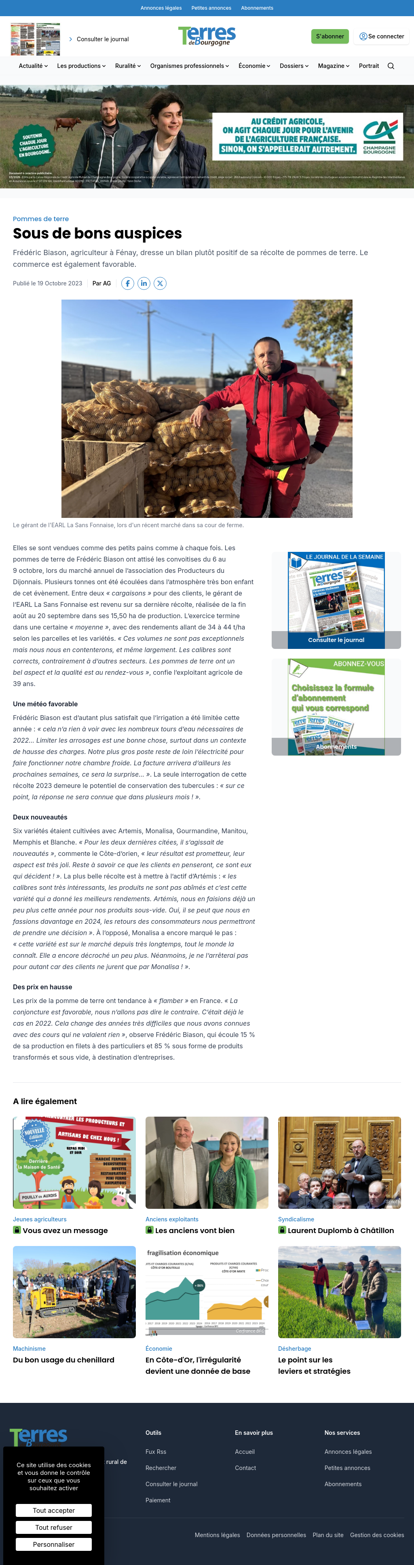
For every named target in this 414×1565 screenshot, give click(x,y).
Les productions (82, 65)
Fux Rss (156, 1451)
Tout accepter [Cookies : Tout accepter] (54, 1510)
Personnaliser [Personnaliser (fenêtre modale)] (54, 1544)
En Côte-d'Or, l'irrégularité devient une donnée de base (198, 1365)
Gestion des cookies (377, 1534)
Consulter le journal (172, 1484)
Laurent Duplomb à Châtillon (336, 1230)
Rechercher (161, 1467)
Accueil (245, 1451)
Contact (245, 1467)
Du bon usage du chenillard (63, 1360)
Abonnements (343, 1484)
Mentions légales (217, 1534)
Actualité (34, 65)
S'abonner (330, 36)
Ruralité (128, 65)
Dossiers (295, 65)
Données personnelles (276, 1534)
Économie (255, 65)
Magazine (334, 65)
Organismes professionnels (190, 65)
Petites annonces (348, 1467)
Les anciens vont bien (190, 1230)
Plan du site (328, 1534)
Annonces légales (348, 1451)
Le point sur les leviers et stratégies (314, 1365)
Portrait (369, 65)
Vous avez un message (60, 1230)
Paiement (158, 1500)
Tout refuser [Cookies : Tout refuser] (53, 1527)
